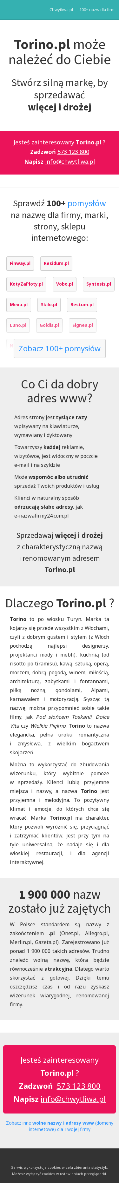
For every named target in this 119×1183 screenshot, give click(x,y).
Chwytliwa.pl (61, 9)
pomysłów (87, 203)
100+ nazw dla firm (97, 9)
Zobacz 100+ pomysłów (60, 348)
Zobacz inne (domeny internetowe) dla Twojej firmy (59, 1126)
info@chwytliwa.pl (70, 161)
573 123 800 (73, 151)
